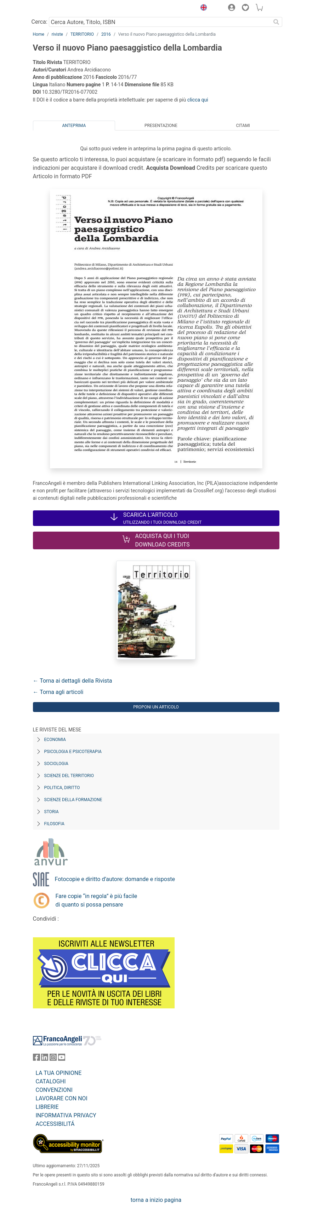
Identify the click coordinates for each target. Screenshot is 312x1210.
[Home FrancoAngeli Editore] (56, 8)
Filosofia (54, 823)
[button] (202, 8)
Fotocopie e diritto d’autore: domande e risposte (115, 879)
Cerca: (39, 21)
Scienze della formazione (73, 799)
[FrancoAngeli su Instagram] (53, 1058)
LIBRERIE (47, 1107)
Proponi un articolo (156, 707)
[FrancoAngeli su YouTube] (61, 1058)
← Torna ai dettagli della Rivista (72, 680)
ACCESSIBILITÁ (55, 1124)
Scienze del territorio (69, 775)
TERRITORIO (82, 34)
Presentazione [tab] (160, 125)
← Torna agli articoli (58, 692)
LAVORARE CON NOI (61, 1098)
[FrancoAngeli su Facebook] (36, 1058)
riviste (57, 34)
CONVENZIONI (54, 1090)
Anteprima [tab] (74, 125)
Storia (51, 811)
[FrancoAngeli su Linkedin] (44, 1058)
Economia (55, 739)
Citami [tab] (243, 125)
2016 (106, 34)
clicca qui (197, 100)
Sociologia (56, 763)
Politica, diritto (62, 787)
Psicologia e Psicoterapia (73, 751)
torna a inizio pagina (156, 1200)
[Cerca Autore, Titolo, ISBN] (160, 22)
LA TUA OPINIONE (59, 1073)
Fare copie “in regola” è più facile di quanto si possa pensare (96, 900)
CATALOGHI (51, 1081)
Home (38, 34)
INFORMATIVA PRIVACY (66, 1115)
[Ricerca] (276, 22)
